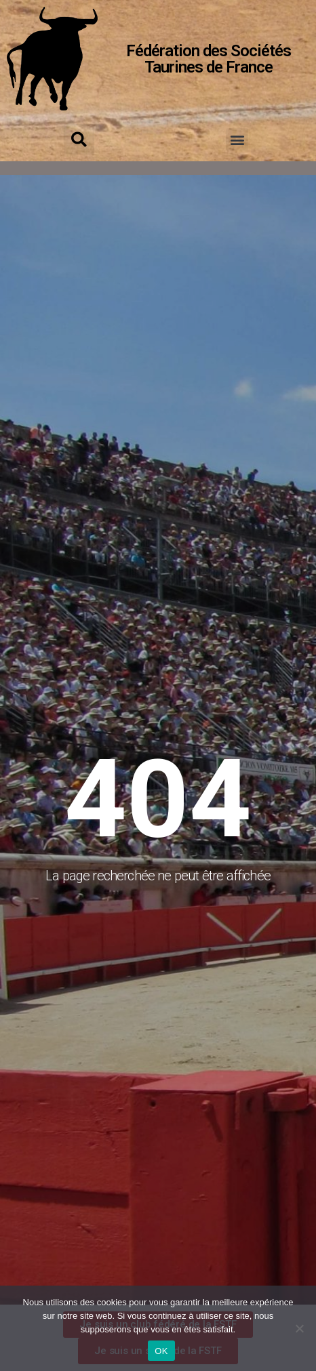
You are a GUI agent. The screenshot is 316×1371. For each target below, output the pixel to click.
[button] (237, 139)
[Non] (299, 1328)
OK (161, 1351)
